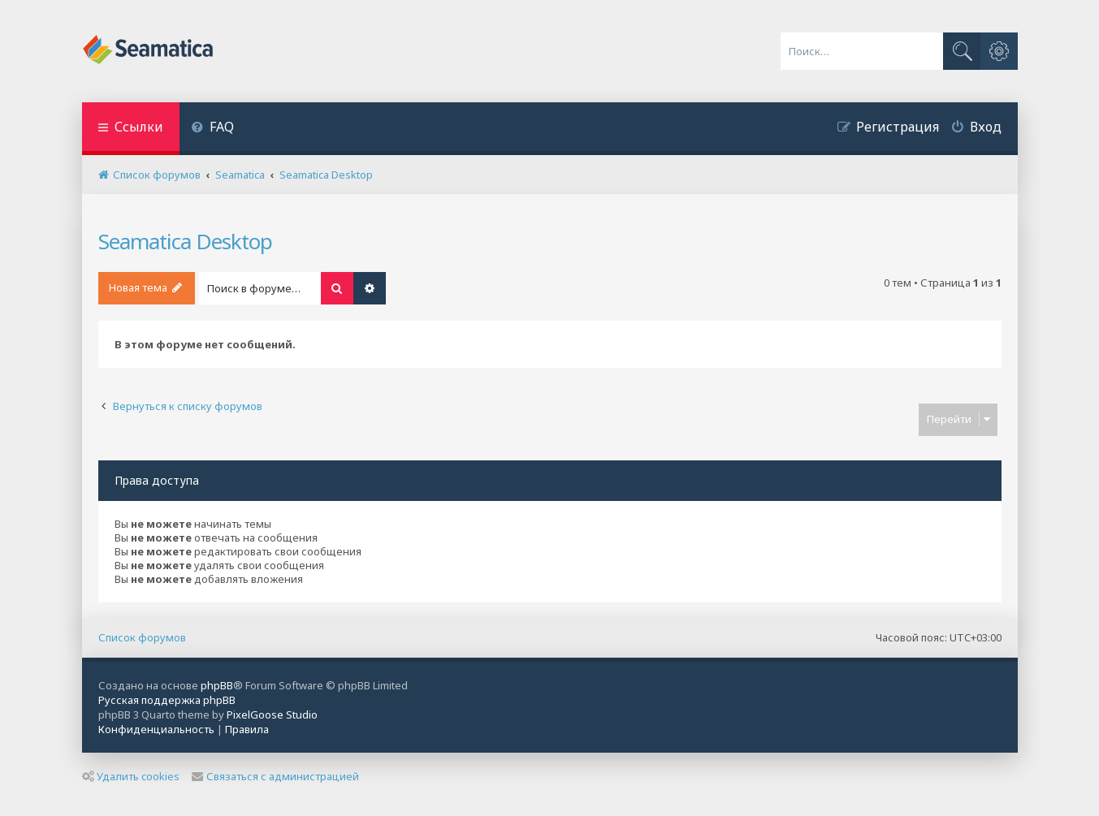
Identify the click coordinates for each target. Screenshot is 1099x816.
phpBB (217, 685)
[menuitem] (213, 128)
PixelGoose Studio (272, 714)
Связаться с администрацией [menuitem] (275, 776)
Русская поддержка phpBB (167, 700)
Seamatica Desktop (185, 241)
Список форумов (142, 637)
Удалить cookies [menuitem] (131, 776)
